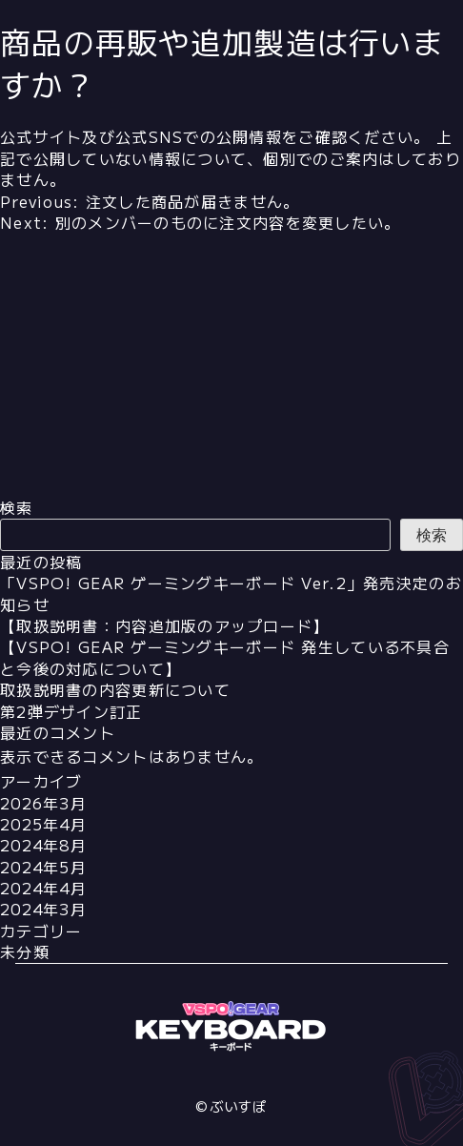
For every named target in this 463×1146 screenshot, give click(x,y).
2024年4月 (43, 887)
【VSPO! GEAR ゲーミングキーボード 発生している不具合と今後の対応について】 (225, 657)
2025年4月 (43, 823)
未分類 (25, 951)
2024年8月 (43, 844)
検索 (16, 507)
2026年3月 (43, 802)
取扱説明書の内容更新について (115, 689)
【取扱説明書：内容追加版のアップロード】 (165, 625)
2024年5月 (43, 866)
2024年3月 (43, 908)
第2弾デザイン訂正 (71, 711)
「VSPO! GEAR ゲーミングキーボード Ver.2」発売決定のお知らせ (231, 593)
